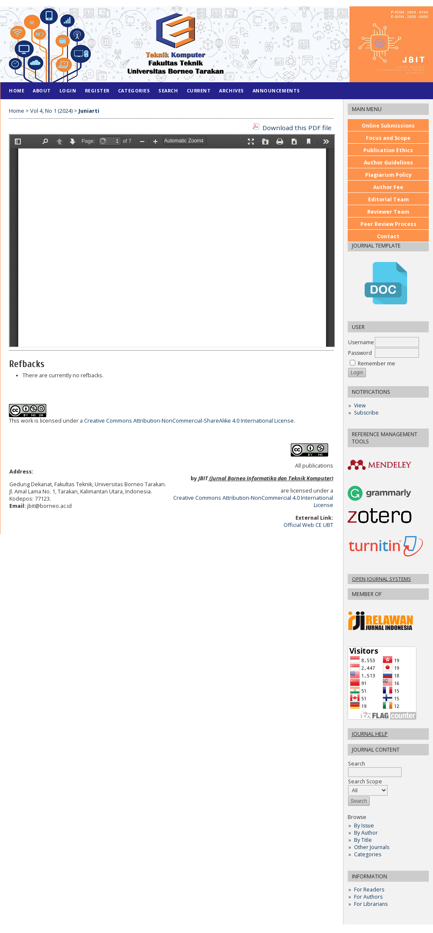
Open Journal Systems (381, 579)
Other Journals (371, 847)
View (360, 405)
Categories (367, 854)
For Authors (368, 896)
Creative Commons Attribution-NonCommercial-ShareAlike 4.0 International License (189, 420)
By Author (366, 832)
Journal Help (370, 734)
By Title (363, 840)
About (42, 90)
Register (97, 90)
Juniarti (89, 110)
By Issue (364, 825)
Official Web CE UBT (308, 525)
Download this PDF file (297, 127)
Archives (231, 90)
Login (67, 90)
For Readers (369, 889)
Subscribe (366, 412)
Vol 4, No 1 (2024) (51, 110)
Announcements (276, 90)
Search (375, 768)
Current (199, 90)
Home (16, 90)
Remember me (376, 363)
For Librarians (371, 904)
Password (360, 352)
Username (361, 342)
